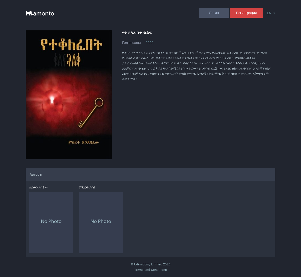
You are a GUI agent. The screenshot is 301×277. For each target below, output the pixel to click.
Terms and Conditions (150, 270)
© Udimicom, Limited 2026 (150, 264)
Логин (214, 13)
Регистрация (246, 13)
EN (269, 13)
